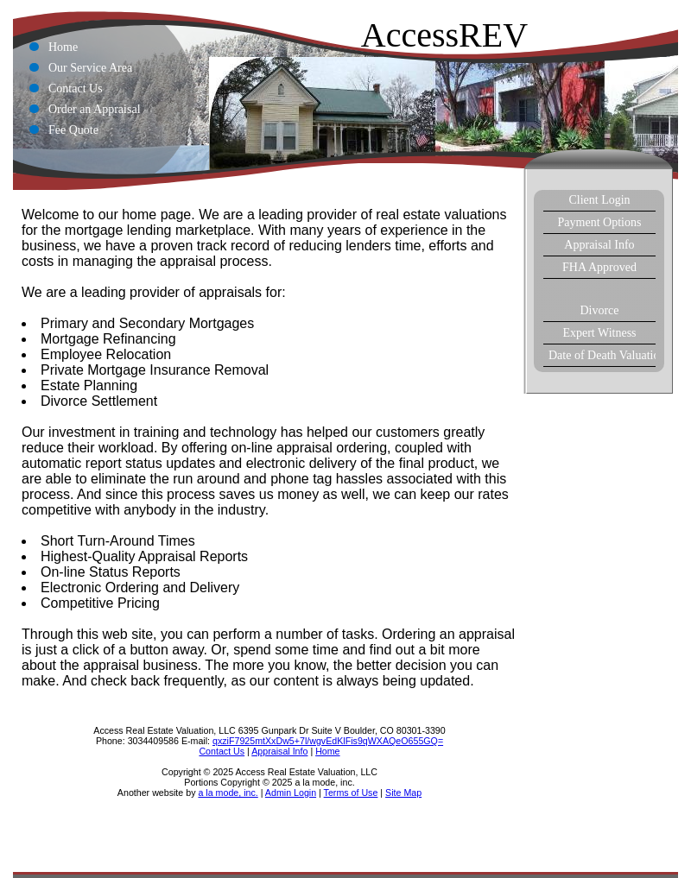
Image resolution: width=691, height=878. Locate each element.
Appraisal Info (599, 244)
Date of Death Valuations (602, 355)
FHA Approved (599, 267)
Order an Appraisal (94, 109)
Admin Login (290, 792)
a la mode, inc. (227, 792)
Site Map (403, 792)
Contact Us (75, 88)
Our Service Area (90, 67)
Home (63, 47)
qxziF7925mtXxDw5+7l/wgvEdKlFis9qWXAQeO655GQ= (327, 741)
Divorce (599, 310)
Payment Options (600, 222)
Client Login (599, 199)
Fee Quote (73, 129)
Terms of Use (351, 792)
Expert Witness (599, 332)
